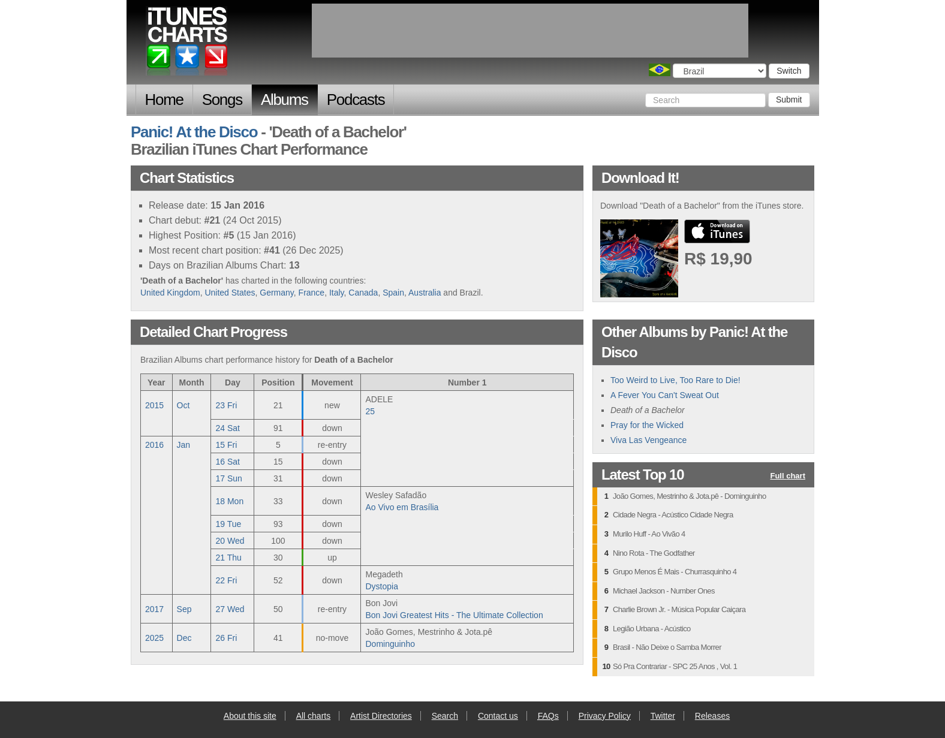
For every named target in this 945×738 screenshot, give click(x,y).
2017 (154, 609)
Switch (789, 71)
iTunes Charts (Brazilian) (187, 44)
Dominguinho (390, 644)
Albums (284, 100)
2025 (154, 638)
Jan (184, 445)
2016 (154, 445)
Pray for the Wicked (647, 425)
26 (226, 638)
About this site (250, 716)
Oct (183, 405)
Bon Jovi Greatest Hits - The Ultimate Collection (454, 615)
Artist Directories (381, 716)
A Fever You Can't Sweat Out (664, 395)
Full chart (787, 476)
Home (164, 100)
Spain (393, 292)
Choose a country (659, 70)
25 (370, 411)
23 (226, 405)
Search (445, 716)
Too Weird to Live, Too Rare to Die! (675, 380)
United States (229, 292)
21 (228, 557)
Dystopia (381, 586)
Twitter (663, 716)
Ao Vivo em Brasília (401, 507)
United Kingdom (170, 292)
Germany (277, 292)
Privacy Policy (605, 716)
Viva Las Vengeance (648, 440)
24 (227, 428)
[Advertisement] (530, 31)
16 (227, 461)
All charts (313, 716)
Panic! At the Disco (194, 132)
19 (228, 524)
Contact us (498, 716)
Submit (789, 99)
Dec (184, 638)
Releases (712, 716)
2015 (154, 405)
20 (229, 541)
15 (226, 445)
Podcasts (356, 100)
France (312, 292)
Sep (184, 609)
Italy (336, 292)
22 (226, 580)
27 (229, 609)
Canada (363, 292)
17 (228, 478)
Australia (424, 292)
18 (229, 501)
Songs (222, 100)
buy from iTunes (717, 231)
